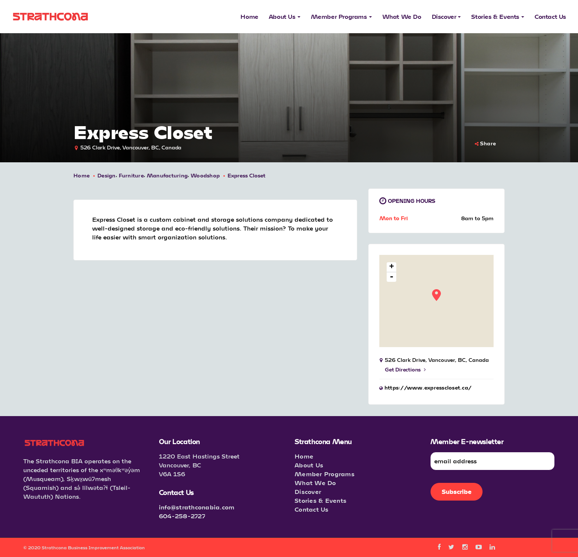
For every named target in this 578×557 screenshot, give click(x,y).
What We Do (315, 482)
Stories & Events (321, 500)
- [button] (391, 277)
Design (106, 175)
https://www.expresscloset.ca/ (427, 387)
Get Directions (405, 369)
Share (485, 143)
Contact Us (312, 509)
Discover (308, 491)
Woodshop (205, 175)
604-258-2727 (182, 515)
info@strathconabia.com (197, 507)
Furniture (131, 175)
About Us (309, 464)
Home (81, 175)
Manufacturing (167, 175)
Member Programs (325, 473)
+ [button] (391, 267)
